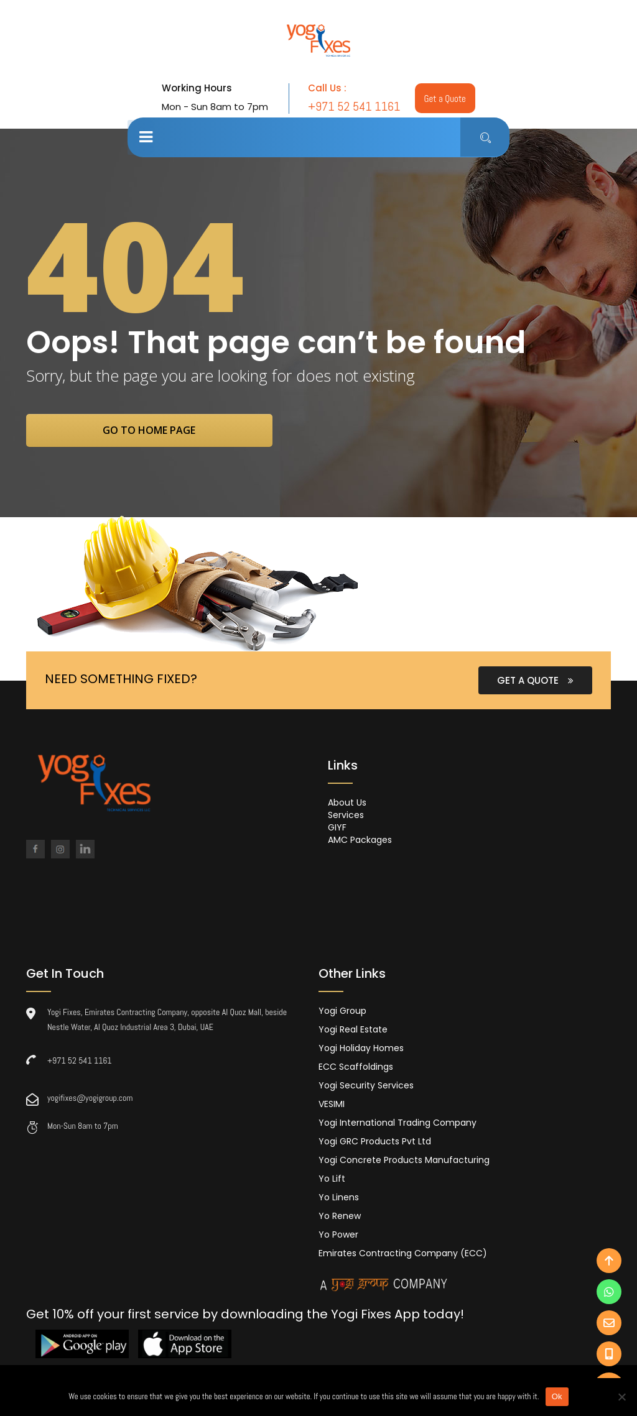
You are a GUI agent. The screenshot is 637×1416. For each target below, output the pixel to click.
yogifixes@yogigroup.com (90, 1099)
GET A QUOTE (535, 681)
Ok (557, 1396)
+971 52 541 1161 (79, 1061)
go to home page (158, 431)
